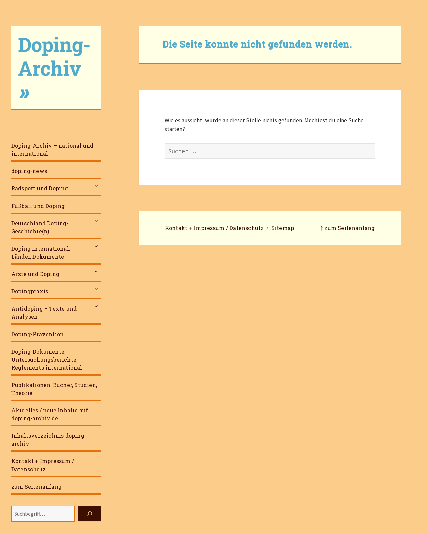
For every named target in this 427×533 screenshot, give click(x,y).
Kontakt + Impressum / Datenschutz (42, 465)
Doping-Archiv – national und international (52, 149)
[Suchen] (89, 514)
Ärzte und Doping (35, 273)
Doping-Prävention (37, 334)
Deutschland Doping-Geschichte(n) (40, 227)
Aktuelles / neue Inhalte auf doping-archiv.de (49, 414)
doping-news (29, 170)
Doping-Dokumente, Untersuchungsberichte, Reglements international (46, 359)
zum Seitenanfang (36, 486)
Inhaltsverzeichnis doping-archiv (48, 439)
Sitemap (282, 227)
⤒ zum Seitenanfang (347, 227)
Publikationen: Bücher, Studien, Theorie (54, 388)
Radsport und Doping (39, 188)
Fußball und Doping (38, 205)
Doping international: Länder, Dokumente (40, 252)
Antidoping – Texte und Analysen (44, 312)
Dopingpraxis (29, 291)
